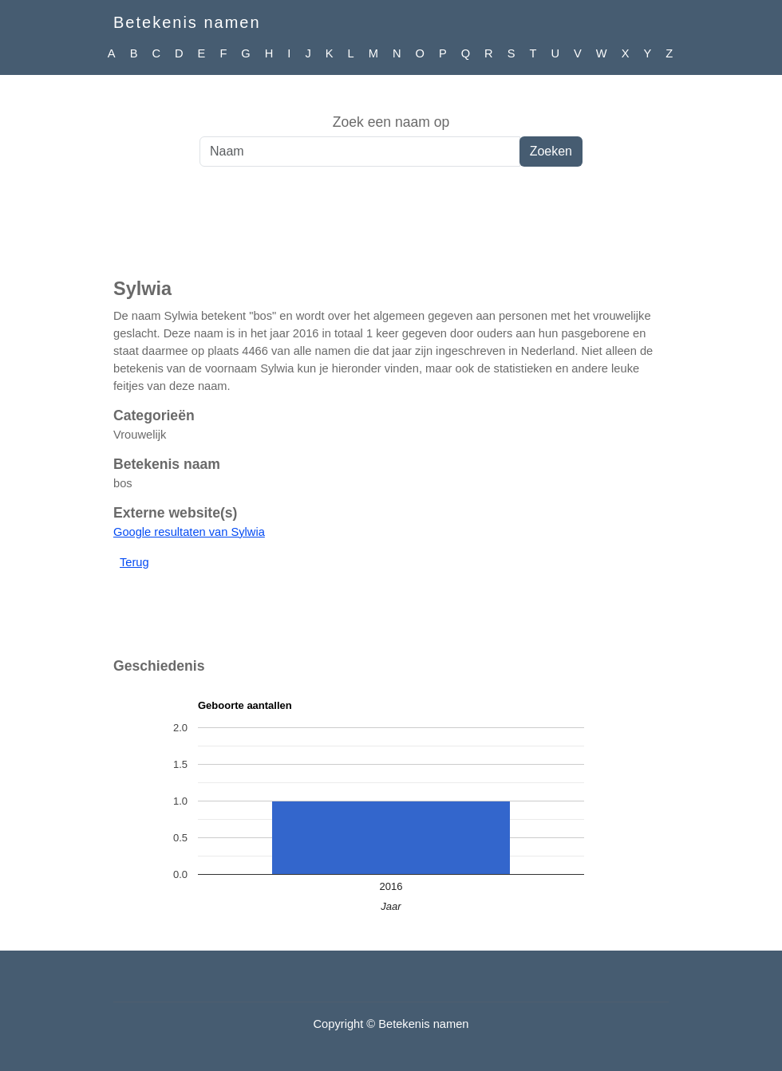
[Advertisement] (391, 230)
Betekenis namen (187, 22)
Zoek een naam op (391, 122)
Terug (134, 562)
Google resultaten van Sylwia (189, 532)
